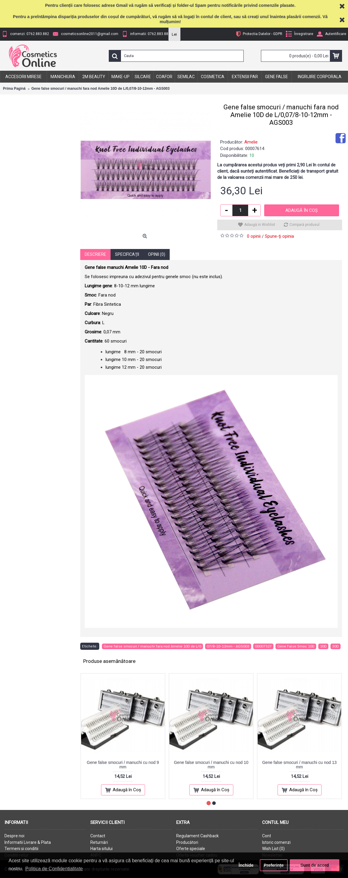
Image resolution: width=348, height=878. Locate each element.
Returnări (99, 842)
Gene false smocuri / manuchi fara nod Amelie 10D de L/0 (152, 646)
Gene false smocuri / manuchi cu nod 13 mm (299, 764)
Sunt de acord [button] (314, 865)
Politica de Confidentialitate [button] (54, 868)
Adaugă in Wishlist (259, 225)
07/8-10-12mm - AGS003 (228, 646)
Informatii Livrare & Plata (27, 842)
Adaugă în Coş (301, 210)
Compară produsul (304, 225)
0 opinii (254, 236)
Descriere (95, 254)
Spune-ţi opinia (279, 236)
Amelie (251, 142)
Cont (266, 835)
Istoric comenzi (276, 842)
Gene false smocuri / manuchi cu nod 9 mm (123, 764)
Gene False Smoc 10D (295, 646)
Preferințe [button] (274, 865)
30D (335, 646)
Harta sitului (101, 848)
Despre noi (14, 835)
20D (323, 646)
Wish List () (273, 848)
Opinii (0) (156, 254)
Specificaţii (127, 254)
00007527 (263, 646)
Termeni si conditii (21, 848)
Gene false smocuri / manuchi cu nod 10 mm (211, 764)
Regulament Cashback (197, 835)
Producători (187, 842)
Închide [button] (246, 865)
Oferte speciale (190, 848)
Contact (97, 835)
